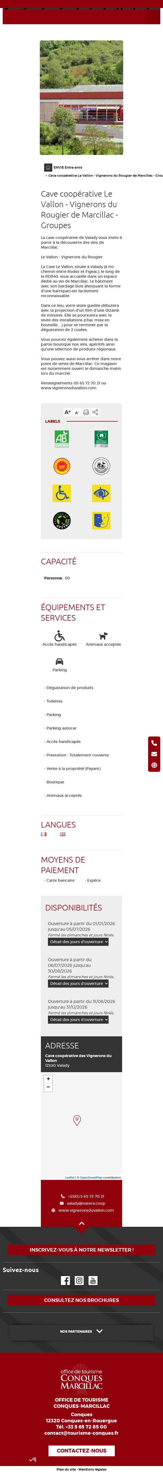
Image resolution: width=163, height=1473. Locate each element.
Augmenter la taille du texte (68, 412)
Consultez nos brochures (81, 1300)
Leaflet (69, 1177)
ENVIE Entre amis (68, 167)
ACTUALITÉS (81, 3)
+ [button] (48, 1079)
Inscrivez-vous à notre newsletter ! (81, 1250)
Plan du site (66, 1469)
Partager (95, 412)
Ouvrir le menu (146, 9)
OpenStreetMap (91, 1177)
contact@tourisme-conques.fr (81, 1433)
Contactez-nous (81, 1450)
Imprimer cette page (86, 412)
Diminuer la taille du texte (77, 412)
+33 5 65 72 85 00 (86, 1427)
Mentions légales (92, 1469)
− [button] (48, 1087)
